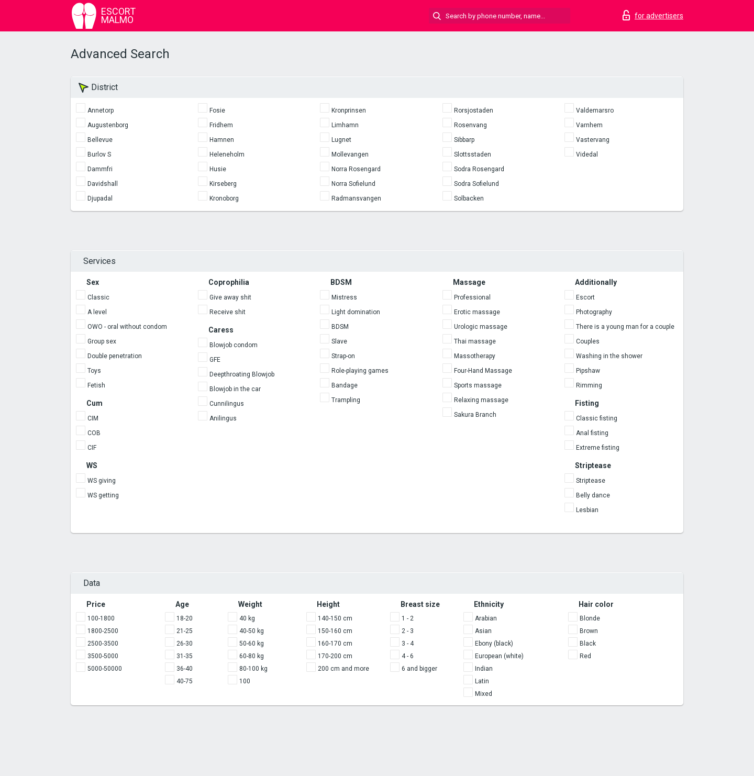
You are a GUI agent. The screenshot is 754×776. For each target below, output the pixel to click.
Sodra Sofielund (476, 183)
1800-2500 (102, 631)
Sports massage (478, 385)
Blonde (590, 618)
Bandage (344, 385)
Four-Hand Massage (483, 370)
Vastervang (592, 139)
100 (244, 681)
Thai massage (475, 341)
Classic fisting (596, 418)
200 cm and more (343, 668)
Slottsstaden (472, 154)
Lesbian (587, 510)
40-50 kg (251, 631)
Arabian (486, 618)
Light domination (355, 312)
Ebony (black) (494, 643)
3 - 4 (408, 643)
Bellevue (100, 139)
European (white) (499, 656)
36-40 (184, 668)
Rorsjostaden (473, 110)
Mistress (344, 297)
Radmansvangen (356, 198)
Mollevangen (350, 154)
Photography (594, 312)
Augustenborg (107, 125)
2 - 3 (408, 631)
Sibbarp (464, 139)
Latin (482, 681)
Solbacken (469, 198)
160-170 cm (335, 643)
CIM (92, 418)
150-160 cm (335, 631)
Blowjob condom (233, 345)
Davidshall (102, 183)
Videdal (587, 154)
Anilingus (223, 418)
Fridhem (221, 125)
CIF (91, 447)
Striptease (590, 480)
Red (585, 656)
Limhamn (345, 125)
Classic (98, 297)
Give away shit (230, 297)
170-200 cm (335, 656)
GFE (214, 359)
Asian (483, 631)
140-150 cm (335, 618)
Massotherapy (474, 356)
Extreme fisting (597, 447)
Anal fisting (592, 433)
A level (97, 312)
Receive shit (227, 312)
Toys (94, 370)
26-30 (184, 643)
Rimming (589, 385)
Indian (484, 668)
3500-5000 (102, 656)
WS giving (101, 480)
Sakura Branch (475, 414)
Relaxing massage (481, 400)
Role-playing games (360, 370)
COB (94, 433)
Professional (472, 297)
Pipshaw (588, 370)
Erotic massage (477, 312)
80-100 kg (253, 668)
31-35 (184, 656)
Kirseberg (223, 183)
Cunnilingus (226, 403)
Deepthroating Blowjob (241, 374)
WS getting (103, 495)
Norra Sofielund (353, 183)
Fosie (217, 110)
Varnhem (589, 125)
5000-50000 (104, 668)
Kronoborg (224, 198)
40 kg (247, 618)
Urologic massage (480, 326)
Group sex (101, 341)
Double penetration (114, 356)
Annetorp (100, 110)
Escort (585, 297)
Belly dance (593, 495)
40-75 (184, 681)
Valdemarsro (595, 110)
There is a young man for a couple (625, 326)
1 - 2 (408, 618)
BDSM (340, 326)
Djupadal (100, 198)
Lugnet (341, 139)
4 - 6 (408, 656)
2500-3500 (102, 643)
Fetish (96, 385)
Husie (217, 169)
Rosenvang (470, 125)
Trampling (345, 400)
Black (588, 643)
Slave (339, 341)
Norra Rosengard (356, 169)
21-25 (184, 631)
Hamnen (221, 139)
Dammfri (100, 169)
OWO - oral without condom (127, 326)
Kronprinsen (348, 110)
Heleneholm (227, 154)
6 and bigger (419, 668)
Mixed (483, 693)
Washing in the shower (609, 356)
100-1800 (101, 618)
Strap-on (343, 356)
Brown (589, 631)
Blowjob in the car (235, 389)
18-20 (184, 618)
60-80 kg (251, 656)
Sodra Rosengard (479, 169)
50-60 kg (251, 643)
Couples (588, 341)
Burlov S (99, 154)
